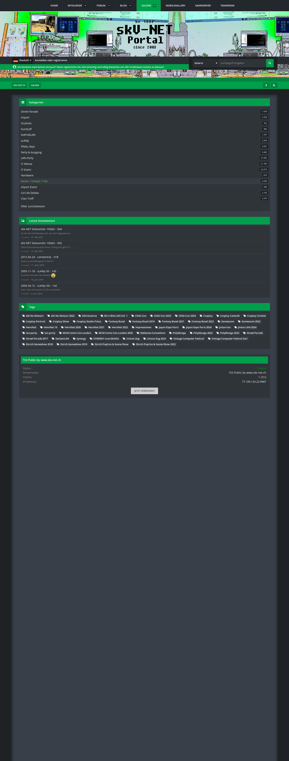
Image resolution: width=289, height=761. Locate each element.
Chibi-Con (262, 331)
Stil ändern (268, 744)
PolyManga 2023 (235, 451)
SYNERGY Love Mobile (255, 462)
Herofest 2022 (258, 400)
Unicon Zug (232, 468)
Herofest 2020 (255, 394)
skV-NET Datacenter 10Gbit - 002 (239, 241)
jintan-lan (232, 417)
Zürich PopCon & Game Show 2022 (246, 502)
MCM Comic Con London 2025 (243, 434)
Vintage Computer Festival (241, 474)
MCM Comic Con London (240, 428)
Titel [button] (28, 126)
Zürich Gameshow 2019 (239, 491)
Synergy (230, 462)
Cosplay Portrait (235, 354)
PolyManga (232, 445)
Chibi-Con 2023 (234, 337)
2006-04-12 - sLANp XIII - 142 (236, 284)
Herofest (257, 388)
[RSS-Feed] (274, 85)
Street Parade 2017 (237, 456)
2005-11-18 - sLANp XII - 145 (236, 271)
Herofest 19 (232, 394)
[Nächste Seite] (59, 117)
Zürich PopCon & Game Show (243, 496)
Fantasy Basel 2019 (237, 371)
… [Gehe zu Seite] (48, 116)
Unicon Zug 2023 (256, 468)
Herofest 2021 (234, 400)
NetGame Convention (238, 439)
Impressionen (234, 405)
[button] (22, 60)
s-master (225, 235)
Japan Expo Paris (259, 405)
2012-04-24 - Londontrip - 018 (237, 258)
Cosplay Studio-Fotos (238, 360)
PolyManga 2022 (256, 445)
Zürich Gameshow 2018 (239, 485)
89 (53, 116)
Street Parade (261, 451)
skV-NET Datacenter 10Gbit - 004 (239, 224)
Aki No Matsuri (235, 314)
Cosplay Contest (235, 348)
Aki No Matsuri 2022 (237, 320)
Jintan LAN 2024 (254, 417)
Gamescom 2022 (235, 388)
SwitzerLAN (262, 456)
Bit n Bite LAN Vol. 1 (237, 331)
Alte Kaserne (233, 325)
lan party (249, 422)
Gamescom (262, 382)
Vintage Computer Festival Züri (244, 479)
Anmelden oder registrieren (51, 60)
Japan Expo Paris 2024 (238, 411)
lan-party (231, 422)
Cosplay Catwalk (252, 342)
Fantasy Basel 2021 (237, 377)
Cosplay (230, 342)
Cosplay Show (261, 354)
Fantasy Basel (234, 365)
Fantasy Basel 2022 (237, 382)
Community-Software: (144, 751)
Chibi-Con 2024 (259, 337)
